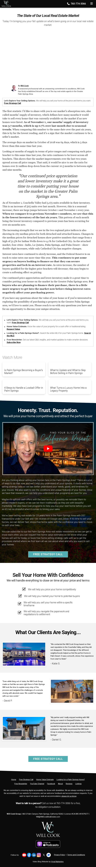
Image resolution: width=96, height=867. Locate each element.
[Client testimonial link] (24, 654)
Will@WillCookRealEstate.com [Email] (48, 817)
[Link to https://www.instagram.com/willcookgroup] (39, 855)
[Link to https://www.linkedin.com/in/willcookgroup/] (34, 855)
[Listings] (78, 783)
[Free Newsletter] (20, 783)
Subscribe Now (14, 342)
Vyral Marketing (57, 862)
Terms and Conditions (76, 855)
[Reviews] (69, 783)
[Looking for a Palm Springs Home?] (71, 779)
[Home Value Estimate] (45, 779)
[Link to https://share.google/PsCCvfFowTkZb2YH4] (48, 855)
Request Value (13, 329)
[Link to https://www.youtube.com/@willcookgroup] (24, 855)
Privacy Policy (59, 855)
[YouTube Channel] (37, 783)
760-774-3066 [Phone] (77, 3)
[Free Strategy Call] (26, 779)
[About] (60, 783)
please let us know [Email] (69, 796)
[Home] (5, 4)
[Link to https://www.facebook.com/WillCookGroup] (29, 855)
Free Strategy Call (12, 103)
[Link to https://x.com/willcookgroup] (44, 855)
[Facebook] (51, 783)
